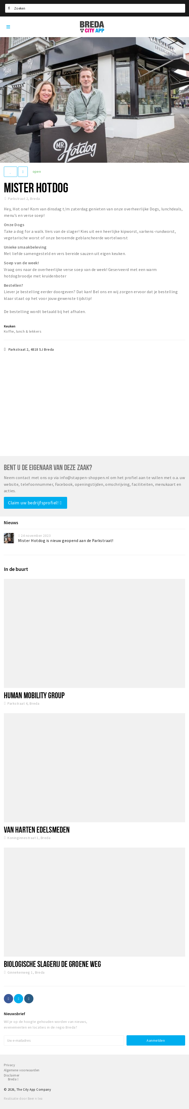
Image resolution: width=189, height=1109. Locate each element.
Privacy (9, 1065)
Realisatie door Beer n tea (23, 1098)
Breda (13, 1079)
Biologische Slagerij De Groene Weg (52, 963)
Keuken (9, 326)
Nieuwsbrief (14, 1013)
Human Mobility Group (34, 695)
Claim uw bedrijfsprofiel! (35, 503)
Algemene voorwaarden (22, 1070)
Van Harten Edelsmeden (37, 829)
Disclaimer (12, 1075)
